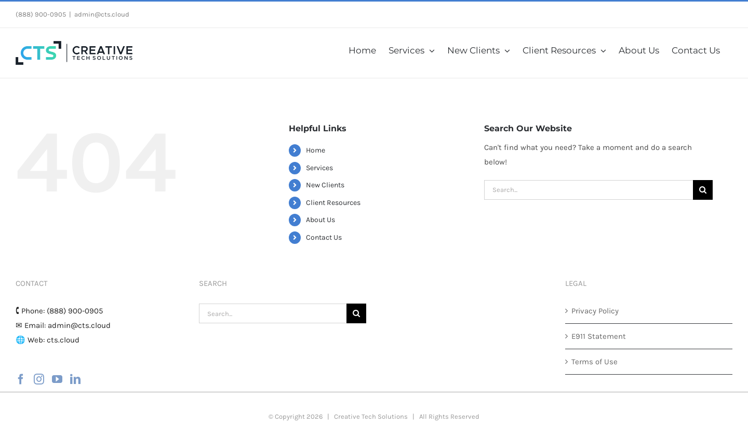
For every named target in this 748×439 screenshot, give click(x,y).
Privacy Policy (595, 310)
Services (319, 167)
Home (315, 150)
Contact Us (324, 237)
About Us (320, 219)
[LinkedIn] (75, 379)
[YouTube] (57, 379)
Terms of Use (594, 361)
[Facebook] (21, 379)
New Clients (325, 185)
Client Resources (333, 202)
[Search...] (588, 190)
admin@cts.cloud (101, 14)
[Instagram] (39, 379)
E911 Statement (598, 336)
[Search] (703, 190)
